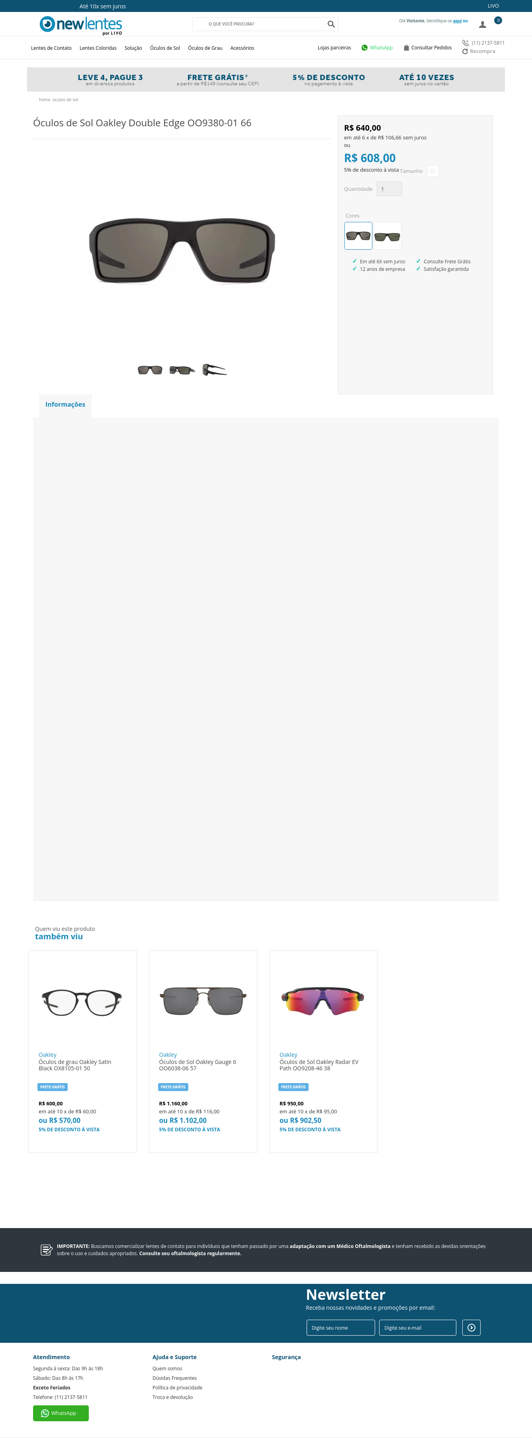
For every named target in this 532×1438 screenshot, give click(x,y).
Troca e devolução (173, 1397)
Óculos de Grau (205, 48)
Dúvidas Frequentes (175, 1378)
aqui (457, 21)
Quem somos (167, 1368)
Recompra (478, 51)
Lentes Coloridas (98, 48)
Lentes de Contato (51, 48)
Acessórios (242, 48)
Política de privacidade (177, 1387)
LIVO (493, 5)
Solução (133, 48)
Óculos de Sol (165, 48)
